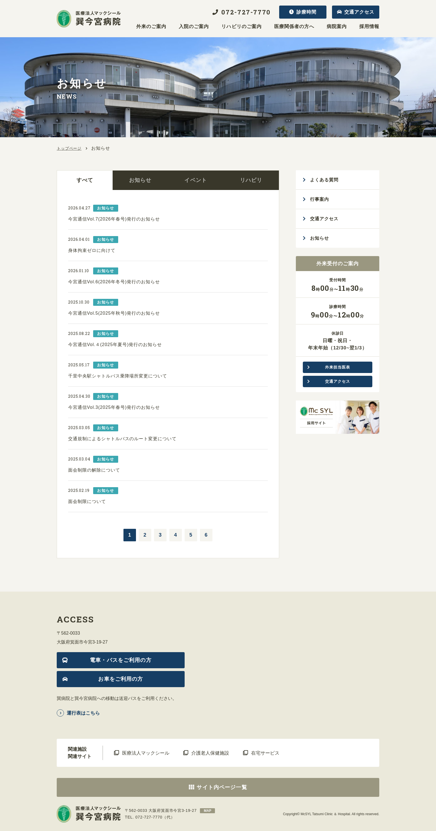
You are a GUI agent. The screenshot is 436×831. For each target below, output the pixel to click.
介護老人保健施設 (210, 753)
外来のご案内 (151, 26)
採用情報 (369, 26)
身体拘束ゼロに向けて (91, 250)
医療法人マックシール (145, 753)
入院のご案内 (194, 26)
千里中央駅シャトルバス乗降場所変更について (117, 376)
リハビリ (251, 180)
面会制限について (87, 501)
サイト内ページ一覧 (222, 787)
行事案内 (319, 199)
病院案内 (337, 26)
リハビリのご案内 (241, 26)
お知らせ (140, 180)
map (207, 811)
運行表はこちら (83, 713)
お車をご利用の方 (120, 679)
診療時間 (306, 12)
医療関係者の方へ (294, 26)
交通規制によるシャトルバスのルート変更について (122, 438)
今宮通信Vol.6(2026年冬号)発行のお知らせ (114, 281)
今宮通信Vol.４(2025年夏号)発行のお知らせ (115, 344)
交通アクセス (359, 12)
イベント (195, 180)
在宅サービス (265, 753)
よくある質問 (324, 179)
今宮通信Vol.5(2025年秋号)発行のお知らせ (114, 313)
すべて (84, 180)
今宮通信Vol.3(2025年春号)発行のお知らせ (114, 407)
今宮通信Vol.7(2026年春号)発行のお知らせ (114, 219)
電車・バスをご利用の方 (121, 660)
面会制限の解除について (94, 470)
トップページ (69, 148)
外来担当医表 (337, 367)
